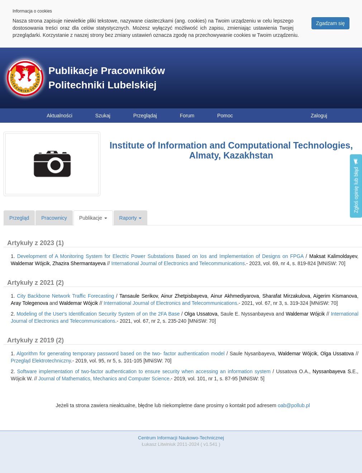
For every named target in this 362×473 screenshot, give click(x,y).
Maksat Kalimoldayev (333, 256)
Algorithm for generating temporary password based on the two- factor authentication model (120, 353)
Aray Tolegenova (29, 303)
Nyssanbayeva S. (332, 371)
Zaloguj (319, 115)
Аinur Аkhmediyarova (235, 296)
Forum (187, 115)
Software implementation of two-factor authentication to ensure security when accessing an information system (143, 371)
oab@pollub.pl (294, 405)
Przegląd (19, 218)
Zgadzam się (330, 23)
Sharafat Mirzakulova (286, 296)
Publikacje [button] (93, 218)
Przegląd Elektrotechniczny (41, 361)
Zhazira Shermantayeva (79, 263)
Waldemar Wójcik (30, 263)
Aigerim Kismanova (335, 296)
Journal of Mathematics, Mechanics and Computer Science (104, 378)
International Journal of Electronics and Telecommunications (178, 263)
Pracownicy (54, 218)
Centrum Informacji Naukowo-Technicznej (181, 437)
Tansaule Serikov (138, 296)
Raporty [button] (130, 218)
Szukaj (102, 115)
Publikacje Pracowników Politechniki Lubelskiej (106, 78)
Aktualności (59, 115)
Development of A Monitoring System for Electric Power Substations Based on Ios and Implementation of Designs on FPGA (160, 256)
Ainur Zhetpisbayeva (184, 296)
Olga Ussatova (200, 314)
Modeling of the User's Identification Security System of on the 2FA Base (98, 314)
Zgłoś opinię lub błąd (356, 186)
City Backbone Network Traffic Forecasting (65, 296)
